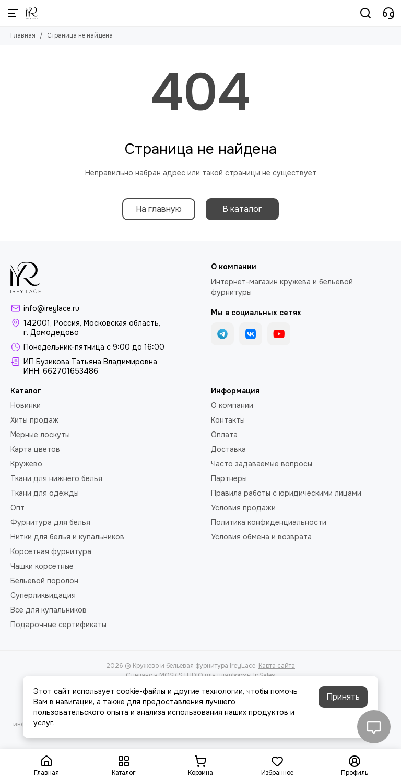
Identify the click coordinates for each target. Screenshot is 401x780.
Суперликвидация (43, 595)
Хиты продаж (34, 420)
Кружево (26, 464)
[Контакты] (388, 13)
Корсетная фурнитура (50, 551)
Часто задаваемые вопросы (261, 464)
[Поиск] (365, 13)
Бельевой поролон (44, 580)
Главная (23, 35)
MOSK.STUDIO (181, 675)
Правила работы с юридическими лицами (286, 493)
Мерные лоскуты (40, 434)
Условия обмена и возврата (261, 537)
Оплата (224, 434)
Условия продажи (243, 507)
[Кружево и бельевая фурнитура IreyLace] (32, 13)
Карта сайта (276, 666)
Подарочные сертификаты (58, 624)
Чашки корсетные (42, 566)
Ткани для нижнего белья (56, 478)
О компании (232, 405)
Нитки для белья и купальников (67, 537)
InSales (264, 675)
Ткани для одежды (44, 493)
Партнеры (229, 478)
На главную (159, 208)
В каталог (242, 208)
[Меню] (13, 13)
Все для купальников (48, 610)
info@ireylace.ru (51, 308)
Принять (343, 696)
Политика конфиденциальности (268, 522)
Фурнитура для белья (50, 522)
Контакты (228, 420)
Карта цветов (35, 449)
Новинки (25, 405)
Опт (17, 507)
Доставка (228, 449)
